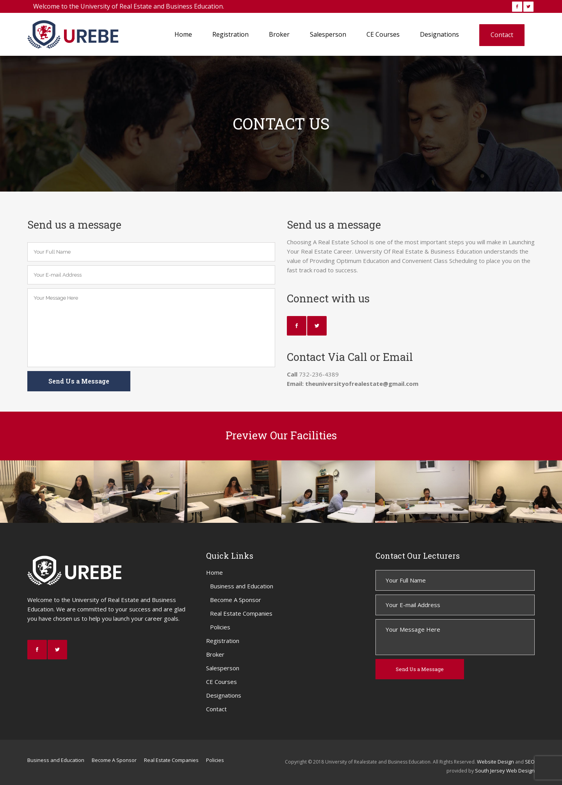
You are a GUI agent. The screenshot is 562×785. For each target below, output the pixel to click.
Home (214, 572)
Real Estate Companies (241, 613)
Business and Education (241, 586)
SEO (530, 761)
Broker (215, 654)
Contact (216, 709)
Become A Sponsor (235, 600)
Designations (223, 695)
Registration (222, 641)
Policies (220, 627)
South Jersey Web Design (505, 770)
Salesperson (222, 668)
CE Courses (221, 682)
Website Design (495, 761)
